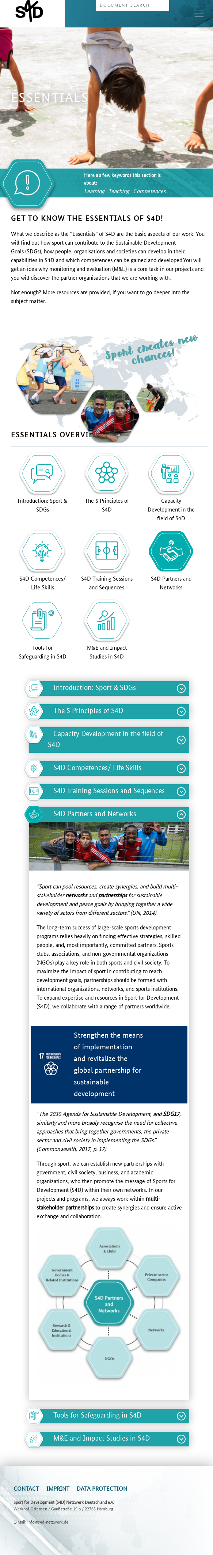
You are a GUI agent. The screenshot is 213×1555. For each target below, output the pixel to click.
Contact (26, 1488)
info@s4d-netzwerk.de (47, 1521)
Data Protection (102, 1488)
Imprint (57, 1488)
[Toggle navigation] (199, 14)
